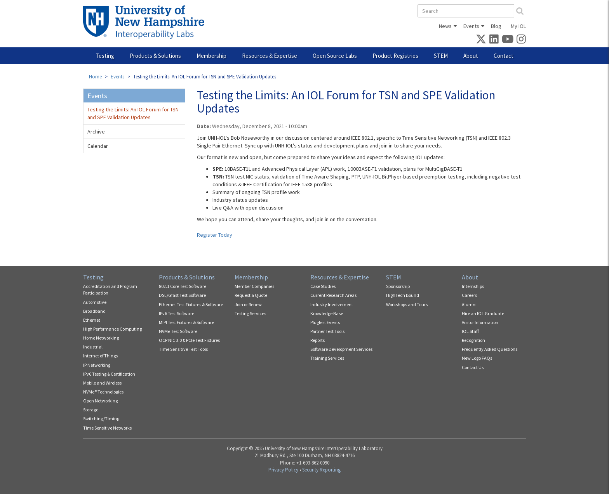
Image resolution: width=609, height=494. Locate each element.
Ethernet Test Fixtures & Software (191, 304)
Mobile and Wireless (102, 383)
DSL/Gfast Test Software (182, 295)
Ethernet (91, 320)
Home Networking (101, 338)
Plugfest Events (325, 322)
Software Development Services (341, 349)
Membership (211, 55)
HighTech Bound (402, 295)
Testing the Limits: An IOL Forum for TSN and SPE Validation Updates (133, 113)
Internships (473, 286)
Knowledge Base (326, 313)
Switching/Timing (101, 418)
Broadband (94, 311)
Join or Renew (248, 304)
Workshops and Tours (407, 304)
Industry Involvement (331, 304)
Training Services (327, 358)
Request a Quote (251, 295)
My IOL (518, 26)
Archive (96, 131)
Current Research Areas (333, 295)
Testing (105, 55)
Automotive (94, 302)
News (445, 26)
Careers (469, 295)
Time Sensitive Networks (107, 428)
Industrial (93, 347)
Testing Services (250, 313)
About (470, 55)
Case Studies (323, 286)
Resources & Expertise (269, 55)
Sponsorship (398, 286)
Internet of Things (100, 356)
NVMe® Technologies (103, 392)
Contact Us (473, 367)
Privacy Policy (283, 469)
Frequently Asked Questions (489, 349)
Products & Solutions (155, 55)
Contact (503, 55)
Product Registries (395, 55)
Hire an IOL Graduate (483, 313)
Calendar (97, 145)
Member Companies (254, 286)
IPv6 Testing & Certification (109, 374)
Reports (317, 340)
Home (95, 76)
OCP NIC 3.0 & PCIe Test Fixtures (189, 340)
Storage (90, 410)
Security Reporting (321, 469)
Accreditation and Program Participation (110, 289)
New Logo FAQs (477, 358)
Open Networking (100, 401)
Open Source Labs (335, 55)
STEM (441, 55)
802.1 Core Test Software (182, 286)
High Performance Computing (112, 329)
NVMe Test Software (178, 331)
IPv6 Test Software (176, 313)
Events (471, 26)
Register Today (214, 234)
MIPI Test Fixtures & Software (186, 322)
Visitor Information (480, 322)
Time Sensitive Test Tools (183, 349)
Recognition (473, 340)
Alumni (469, 304)
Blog (496, 26)
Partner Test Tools (327, 331)
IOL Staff (470, 331)
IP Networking (96, 365)
